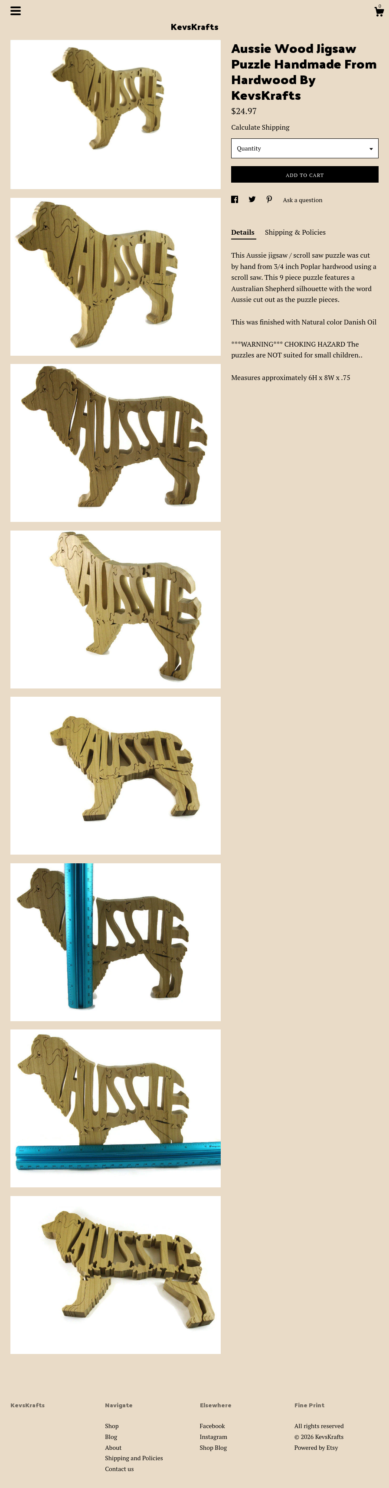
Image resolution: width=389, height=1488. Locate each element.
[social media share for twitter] (252, 200)
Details (243, 232)
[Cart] (379, 13)
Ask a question (302, 200)
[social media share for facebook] (235, 200)
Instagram (213, 1436)
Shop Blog (213, 1447)
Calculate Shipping (260, 127)
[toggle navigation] (15, 11)
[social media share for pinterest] (270, 200)
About (113, 1447)
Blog (111, 1436)
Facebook (212, 1426)
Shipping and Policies (134, 1458)
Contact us (119, 1469)
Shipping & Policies (295, 232)
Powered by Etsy (316, 1447)
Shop (111, 1426)
